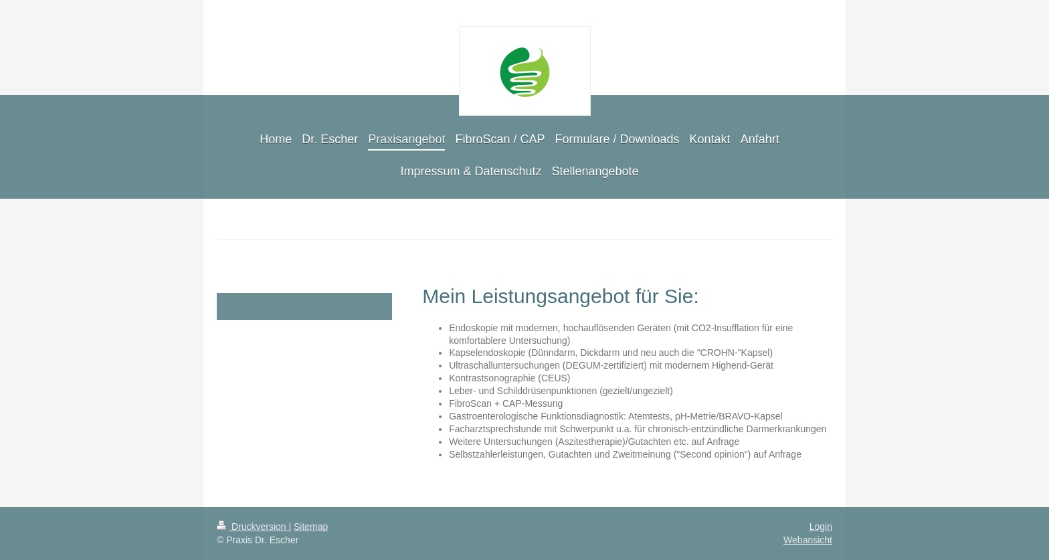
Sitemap (311, 526)
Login (820, 526)
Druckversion (252, 526)
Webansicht (807, 540)
